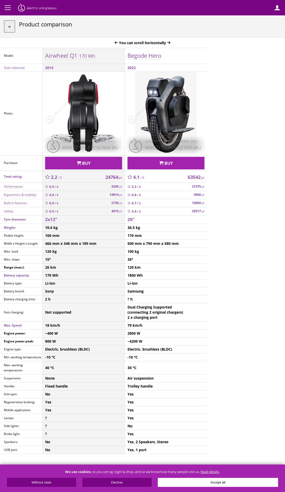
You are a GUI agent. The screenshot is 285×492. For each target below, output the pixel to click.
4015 (116, 211)
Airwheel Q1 (70, 55)
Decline (116, 482)
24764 (113, 177)
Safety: (9, 211)
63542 (196, 177)
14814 (116, 194)
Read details (210, 472)
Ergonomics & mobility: (20, 195)
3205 (116, 186)
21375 (198, 186)
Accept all (218, 482)
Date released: (14, 68)
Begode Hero (144, 55)
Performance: (13, 186)
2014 (49, 67)
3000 (199, 194)
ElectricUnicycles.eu (37, 8)
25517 (198, 211)
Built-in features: (15, 203)
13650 (198, 203)
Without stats (41, 482)
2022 (131, 67)
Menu (7, 7)
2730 (116, 203)
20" (131, 219)
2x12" (51, 219)
